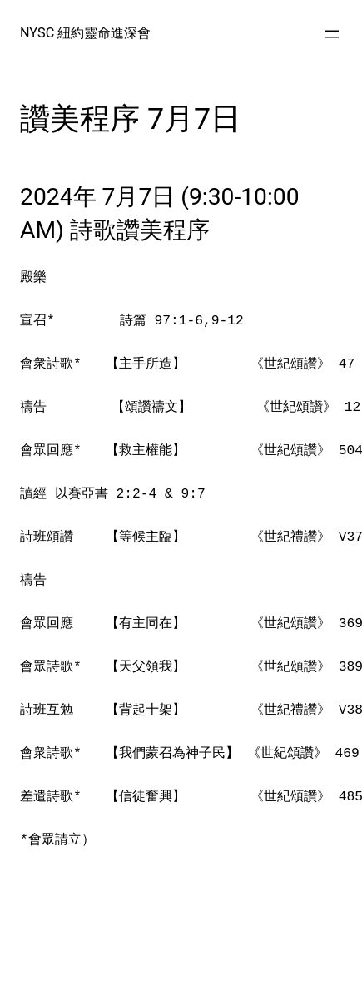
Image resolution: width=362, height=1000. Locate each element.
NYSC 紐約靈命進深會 (85, 33)
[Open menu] (332, 34)
